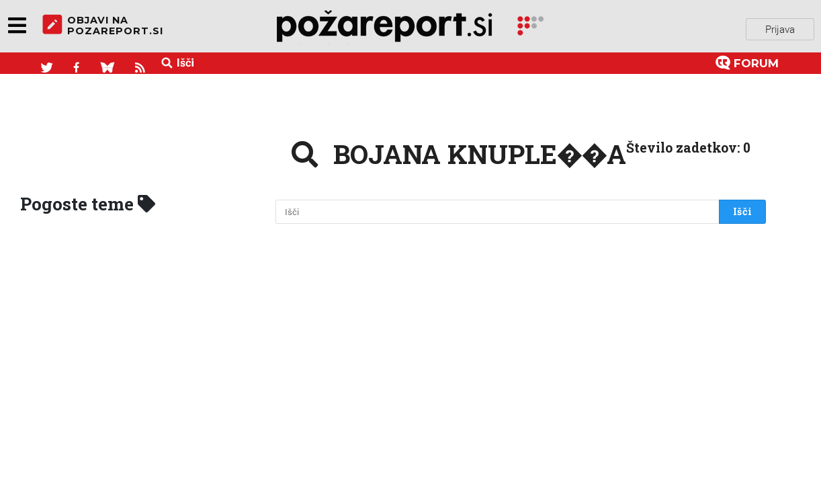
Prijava (780, 26)
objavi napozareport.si (102, 26)
